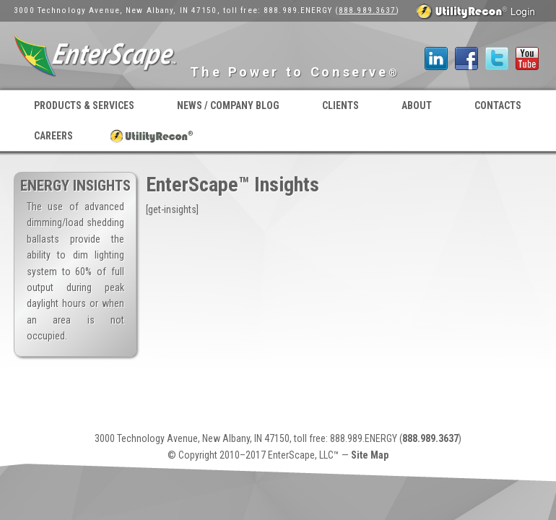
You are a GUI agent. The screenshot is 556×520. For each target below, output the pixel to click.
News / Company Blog (228, 105)
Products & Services (84, 105)
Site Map (369, 455)
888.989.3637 (367, 10)
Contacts (497, 105)
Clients (340, 105)
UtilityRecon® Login (151, 136)
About (416, 105)
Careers (53, 136)
